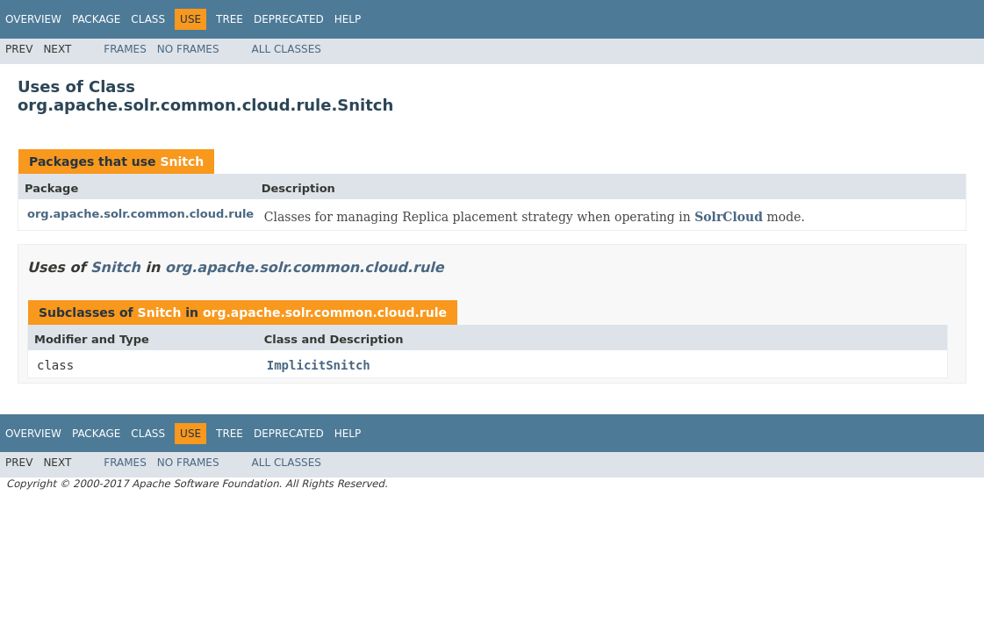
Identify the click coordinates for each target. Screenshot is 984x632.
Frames (125, 49)
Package (96, 19)
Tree (229, 19)
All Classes (286, 49)
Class (148, 19)
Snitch (182, 161)
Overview (33, 19)
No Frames (188, 49)
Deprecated (289, 19)
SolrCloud (728, 217)
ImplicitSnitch (318, 365)
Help (348, 19)
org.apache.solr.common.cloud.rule (140, 213)
